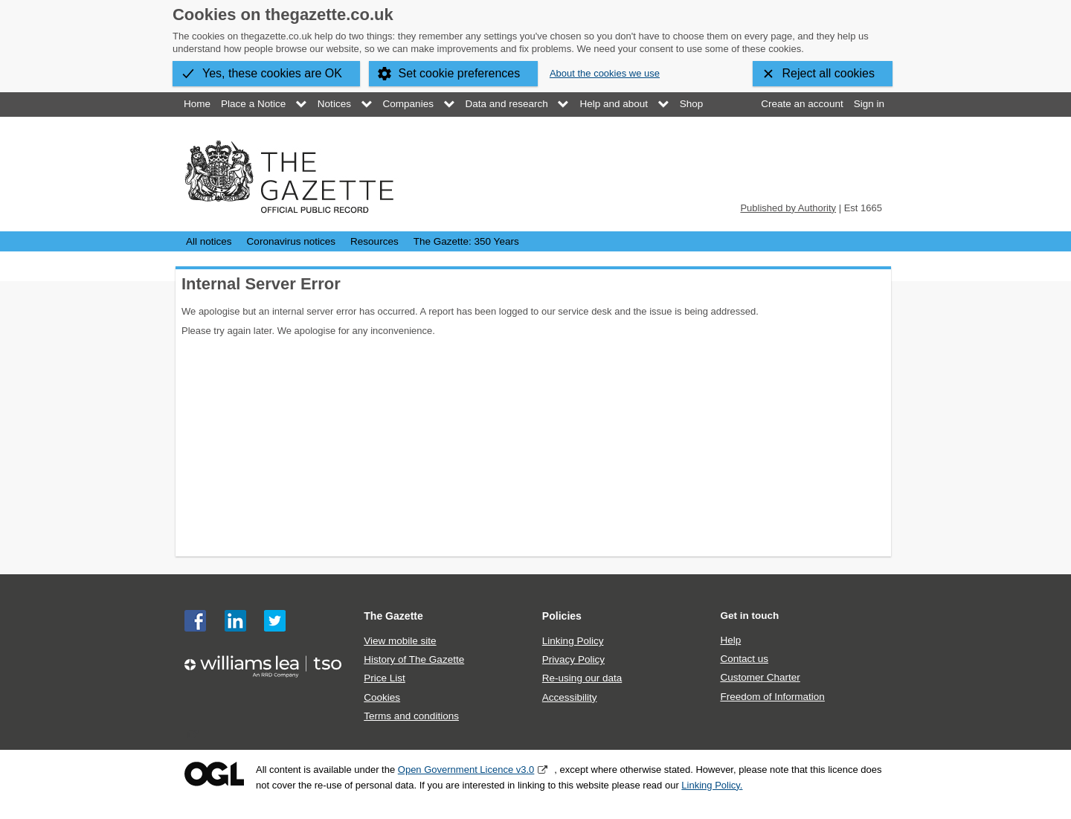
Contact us (744, 658)
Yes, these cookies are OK (272, 73)
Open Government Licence (214, 774)
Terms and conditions (411, 716)
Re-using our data (582, 678)
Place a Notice (253, 103)
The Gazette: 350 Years (466, 241)
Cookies (382, 697)
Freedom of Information (772, 696)
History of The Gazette (414, 659)
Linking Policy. (711, 785)
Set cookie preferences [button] (460, 73)
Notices (334, 103)
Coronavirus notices (291, 241)
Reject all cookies (828, 73)
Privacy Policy (573, 659)
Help (730, 640)
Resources (374, 241)
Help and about (613, 103)
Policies (562, 616)
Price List (384, 678)
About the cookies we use (605, 73)
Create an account (802, 103)
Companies (408, 103)
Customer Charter (760, 677)
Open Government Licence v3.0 (466, 769)
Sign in (869, 103)
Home (197, 103)
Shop (692, 103)
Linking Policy (573, 640)
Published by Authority (788, 207)
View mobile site (400, 640)
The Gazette (393, 616)
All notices (209, 241)
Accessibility (569, 697)
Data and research (507, 103)
